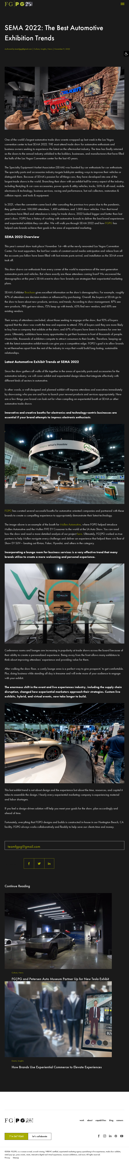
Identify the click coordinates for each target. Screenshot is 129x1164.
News (50, 49)
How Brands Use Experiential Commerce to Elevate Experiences (57, 1067)
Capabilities (100, 1120)
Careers (119, 1120)
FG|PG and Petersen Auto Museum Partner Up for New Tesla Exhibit (60, 979)
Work (82, 1120)
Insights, (44, 49)
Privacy (7, 1157)
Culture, (37, 49)
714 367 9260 (16, 1136)
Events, (15, 1060)
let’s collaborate (39, 1136)
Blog (111, 1120)
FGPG (108, 223)
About (89, 1120)
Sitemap (16, 1157)
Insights (21, 1060)
